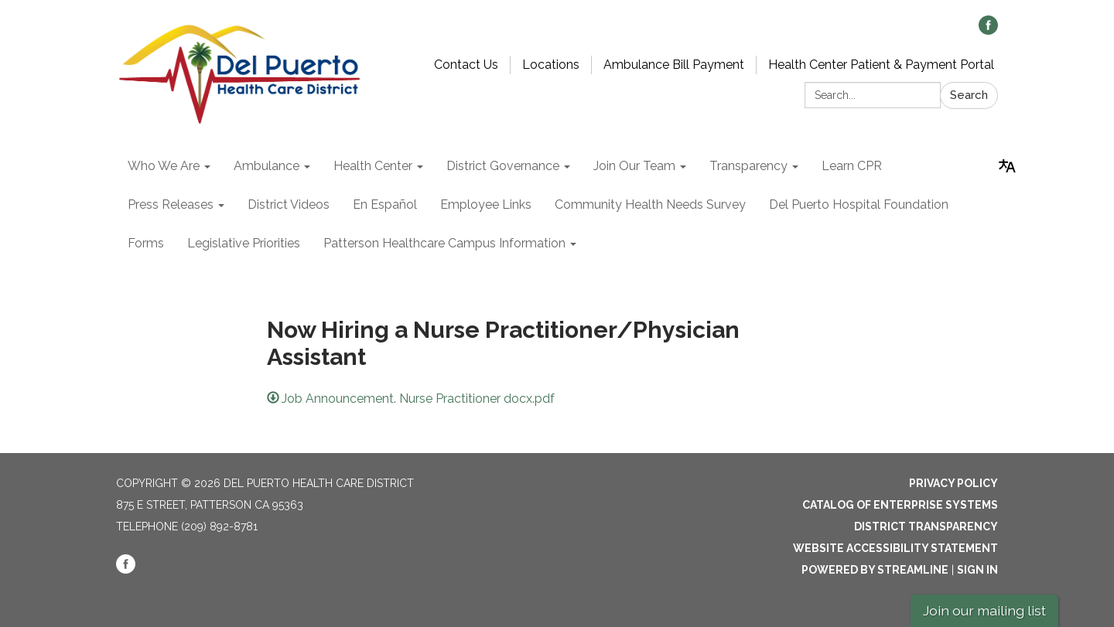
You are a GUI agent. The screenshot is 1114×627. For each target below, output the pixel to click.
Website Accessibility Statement (895, 548)
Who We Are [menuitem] (164, 165)
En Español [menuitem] (385, 204)
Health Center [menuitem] (372, 165)
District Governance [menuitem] (502, 165)
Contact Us (466, 64)
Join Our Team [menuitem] (634, 165)
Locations (550, 64)
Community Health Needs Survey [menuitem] (650, 204)
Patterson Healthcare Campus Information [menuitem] (444, 243)
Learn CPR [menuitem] (852, 165)
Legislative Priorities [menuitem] (243, 243)
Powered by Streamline (874, 570)
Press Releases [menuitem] (171, 204)
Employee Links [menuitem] (485, 204)
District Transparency (926, 526)
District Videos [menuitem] (289, 204)
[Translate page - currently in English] (1007, 166)
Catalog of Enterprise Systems (900, 505)
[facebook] (988, 30)
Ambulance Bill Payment (673, 64)
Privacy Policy (953, 483)
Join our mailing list (984, 610)
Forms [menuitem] (146, 243)
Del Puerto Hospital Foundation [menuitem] (858, 204)
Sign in (977, 570)
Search (969, 95)
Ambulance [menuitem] (266, 165)
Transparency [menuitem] (748, 165)
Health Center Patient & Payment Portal (881, 64)
